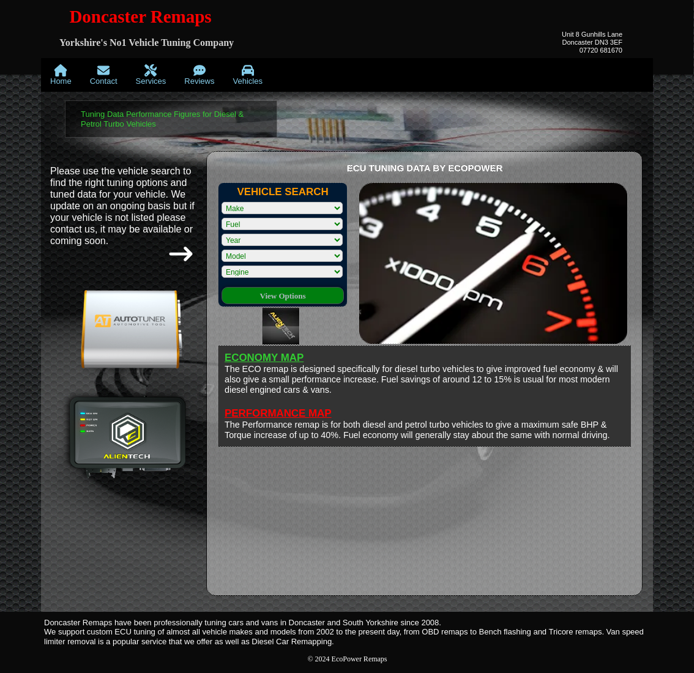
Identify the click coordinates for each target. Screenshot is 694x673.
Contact (104, 75)
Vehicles (247, 75)
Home (61, 75)
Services (151, 75)
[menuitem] (61, 75)
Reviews (199, 75)
